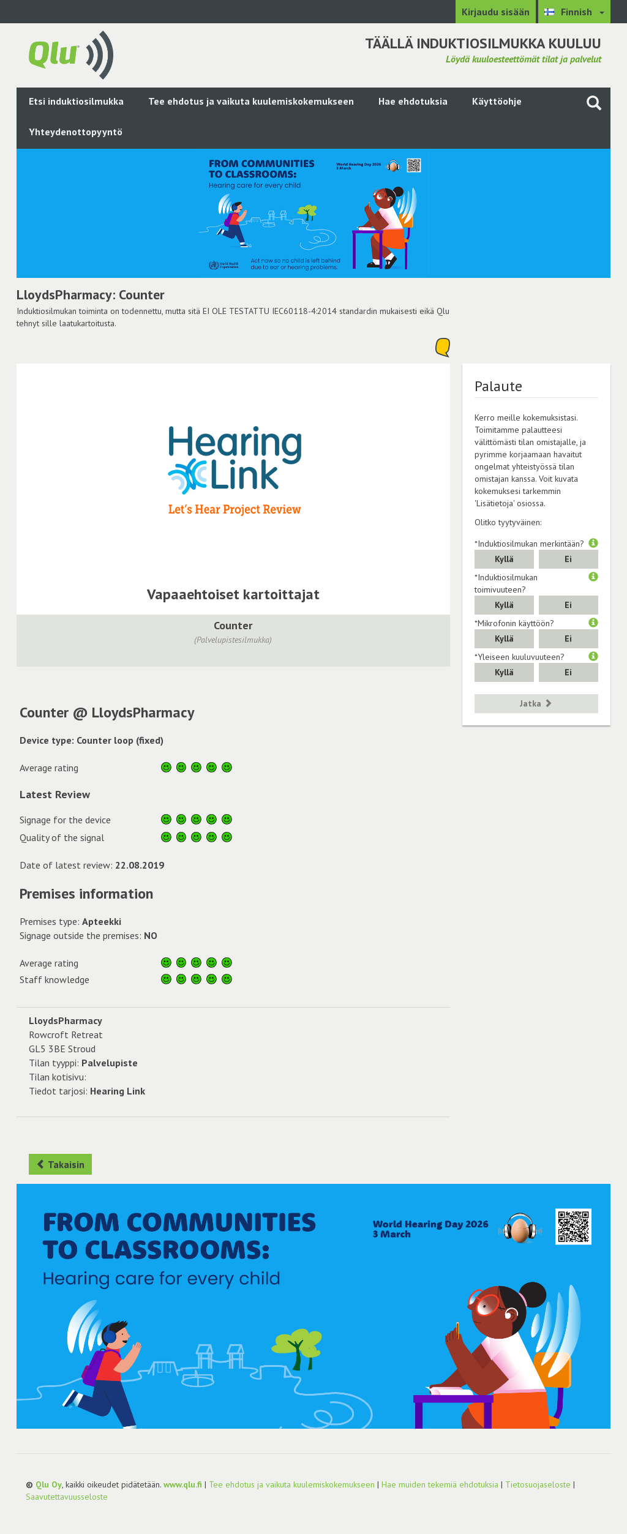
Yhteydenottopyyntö (75, 131)
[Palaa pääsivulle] (71, 54)
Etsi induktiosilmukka (76, 101)
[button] (593, 543)
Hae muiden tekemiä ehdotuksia (439, 1484)
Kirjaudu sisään (496, 12)
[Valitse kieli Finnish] (574, 11)
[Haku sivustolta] (593, 103)
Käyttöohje (497, 101)
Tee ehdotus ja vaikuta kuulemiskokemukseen (251, 101)
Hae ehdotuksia (413, 101)
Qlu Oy (49, 1484)
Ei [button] (568, 558)
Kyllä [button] (504, 558)
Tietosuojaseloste (538, 1484)
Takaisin (60, 1164)
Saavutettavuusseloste (67, 1496)
